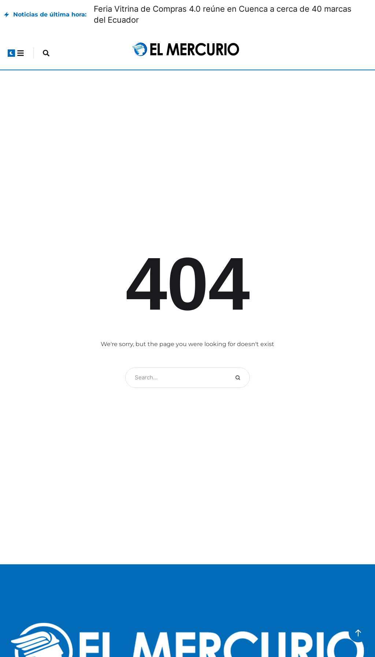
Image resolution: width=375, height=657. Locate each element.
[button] (11, 53)
